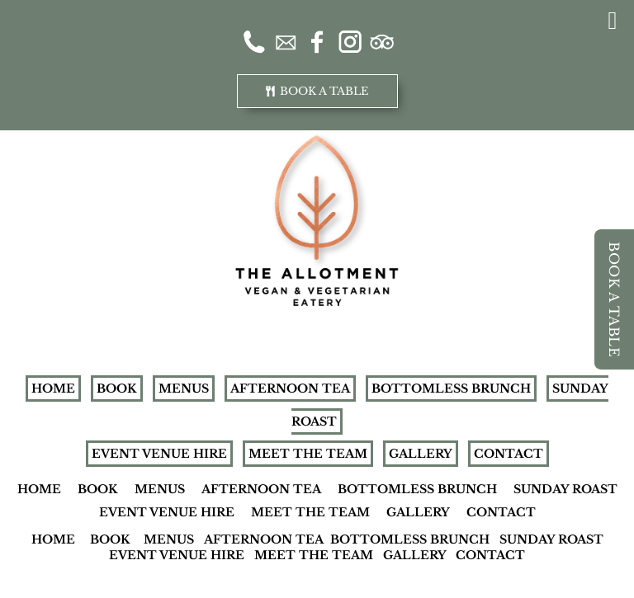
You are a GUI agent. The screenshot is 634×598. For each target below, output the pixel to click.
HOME (53, 388)
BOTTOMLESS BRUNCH (451, 388)
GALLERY (420, 453)
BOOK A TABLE (614, 299)
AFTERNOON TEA (290, 388)
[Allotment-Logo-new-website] (317, 141)
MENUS (183, 388)
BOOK (117, 388)
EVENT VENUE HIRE (159, 453)
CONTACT (508, 453)
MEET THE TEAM (307, 453)
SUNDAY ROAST (565, 489)
